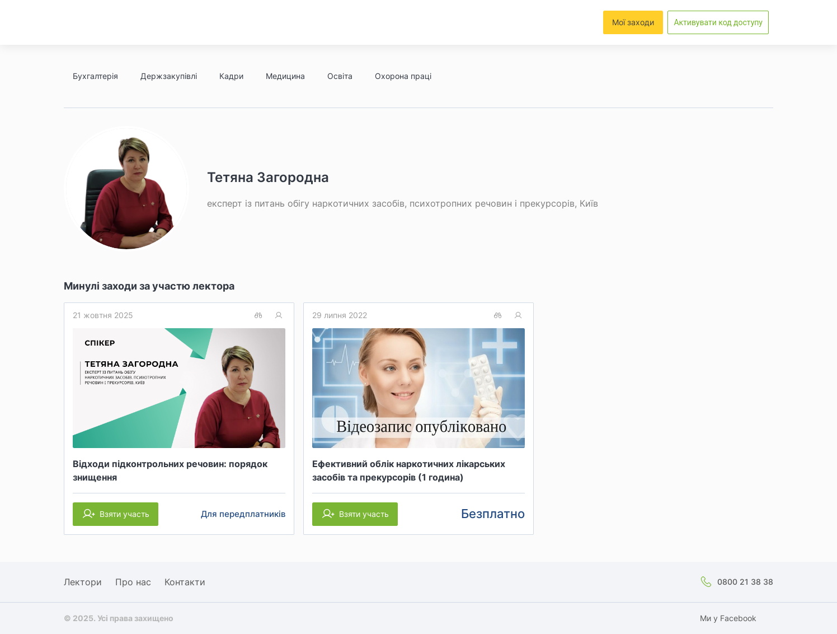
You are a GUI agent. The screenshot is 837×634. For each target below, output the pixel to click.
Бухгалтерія (95, 76)
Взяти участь (124, 514)
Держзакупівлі (168, 76)
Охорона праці (403, 76)
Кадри (231, 76)
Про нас (133, 582)
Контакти (184, 582)
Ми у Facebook (728, 618)
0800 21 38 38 (745, 581)
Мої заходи (633, 22)
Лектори (83, 582)
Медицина (285, 76)
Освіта (339, 76)
